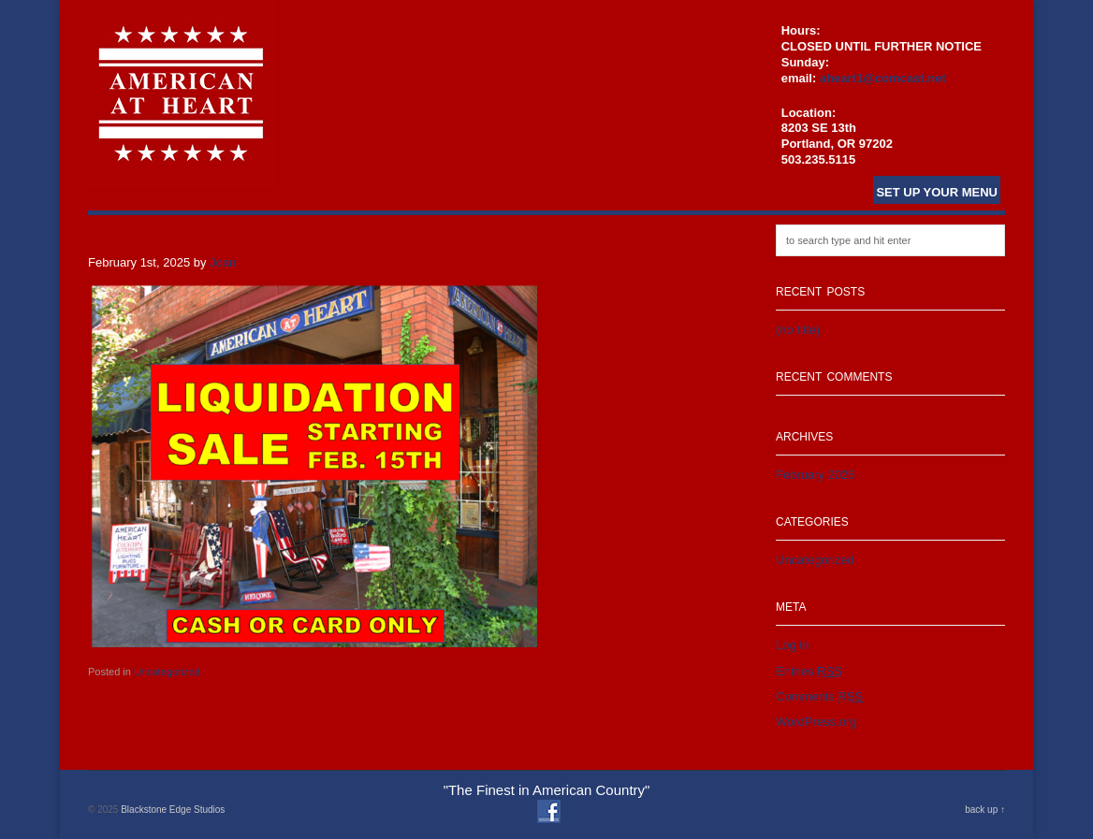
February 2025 (815, 475)
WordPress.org (816, 722)
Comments (819, 696)
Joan (223, 262)
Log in (792, 645)
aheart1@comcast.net (883, 78)
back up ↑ (985, 809)
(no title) (798, 330)
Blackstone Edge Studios (173, 809)
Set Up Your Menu (937, 192)
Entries (809, 671)
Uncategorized (167, 671)
